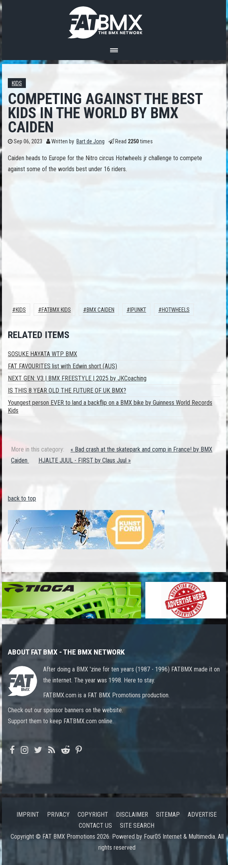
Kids (17, 83)
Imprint (27, 814)
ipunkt (138, 310)
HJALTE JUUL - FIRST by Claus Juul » (84, 460)
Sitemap (168, 814)
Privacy (58, 814)
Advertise (202, 814)
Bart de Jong (90, 141)
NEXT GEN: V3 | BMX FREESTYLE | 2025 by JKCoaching (77, 378)
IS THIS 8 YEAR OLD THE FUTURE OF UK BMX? (67, 390)
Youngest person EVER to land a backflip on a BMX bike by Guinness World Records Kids (110, 406)
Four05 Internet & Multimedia (179, 836)
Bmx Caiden (100, 310)
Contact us (95, 825)
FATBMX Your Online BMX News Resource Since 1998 (114, 20)
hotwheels (176, 310)
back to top (22, 498)
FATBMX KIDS (56, 310)
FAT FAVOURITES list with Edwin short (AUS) (62, 366)
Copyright (93, 814)
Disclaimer (132, 814)
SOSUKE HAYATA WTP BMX (42, 354)
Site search (137, 825)
